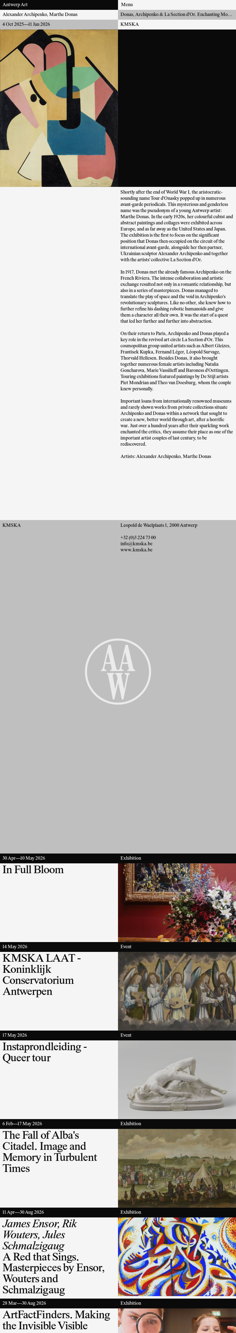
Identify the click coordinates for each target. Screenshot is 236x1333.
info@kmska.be (136, 544)
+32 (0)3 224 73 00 (138, 537)
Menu (127, 4)
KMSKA (129, 24)
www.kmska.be (136, 550)
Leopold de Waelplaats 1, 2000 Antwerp (158, 525)
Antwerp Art (15, 4)
